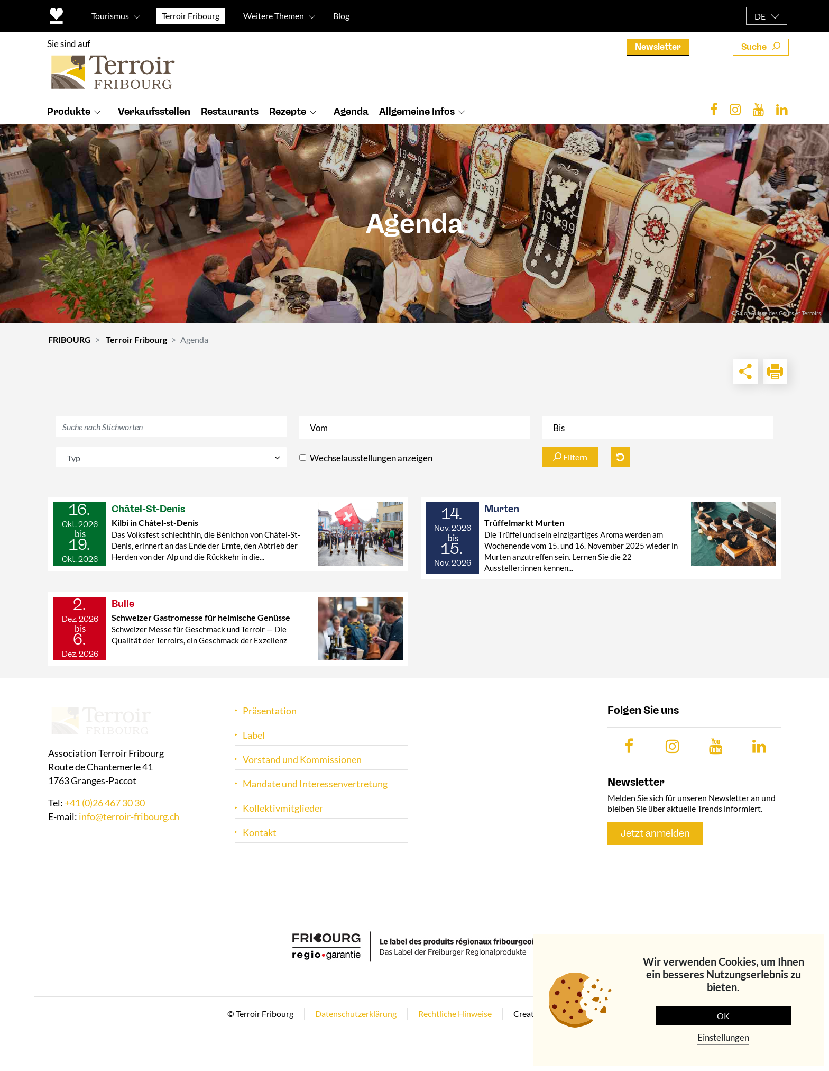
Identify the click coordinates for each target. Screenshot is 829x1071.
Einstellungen (723, 1037)
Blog (341, 16)
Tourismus (110, 16)
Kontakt (260, 832)
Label (254, 735)
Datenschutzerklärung (356, 1014)
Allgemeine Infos (417, 111)
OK (723, 1016)
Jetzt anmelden (655, 833)
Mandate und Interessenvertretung (315, 783)
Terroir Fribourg (136, 339)
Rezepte (287, 111)
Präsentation (270, 710)
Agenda (351, 111)
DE (760, 16)
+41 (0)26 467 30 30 (105, 803)
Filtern (570, 457)
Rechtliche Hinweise (455, 1014)
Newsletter (658, 47)
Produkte (68, 111)
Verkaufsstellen (154, 111)
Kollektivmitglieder (283, 808)
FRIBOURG (69, 339)
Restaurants (230, 111)
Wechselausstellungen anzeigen (371, 458)
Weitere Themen (273, 16)
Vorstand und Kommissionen (302, 759)
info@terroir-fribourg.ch (129, 817)
